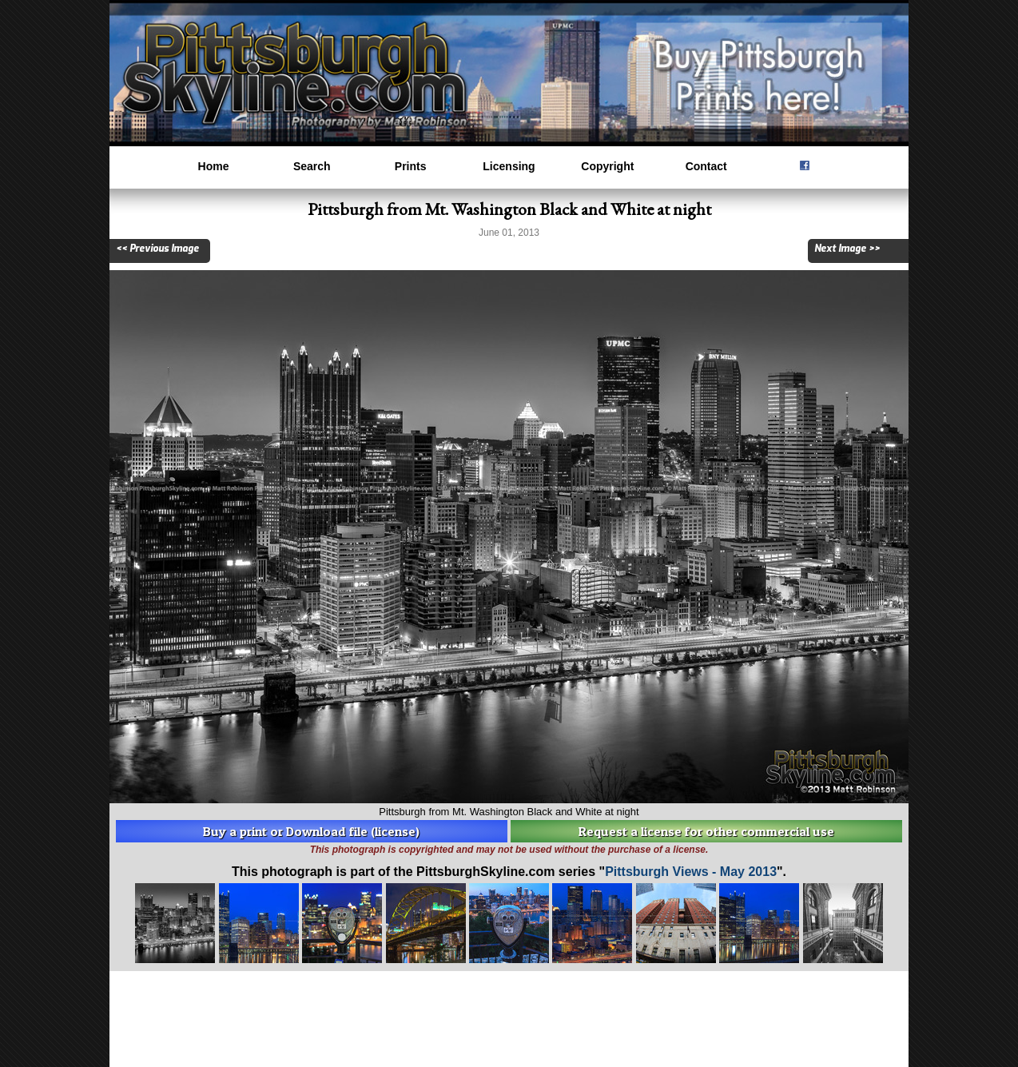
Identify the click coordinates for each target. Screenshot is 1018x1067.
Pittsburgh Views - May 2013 (691, 871)
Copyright (607, 166)
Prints (411, 166)
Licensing (509, 166)
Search (312, 166)
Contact (706, 166)
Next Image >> (847, 248)
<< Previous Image (157, 248)
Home (213, 166)
